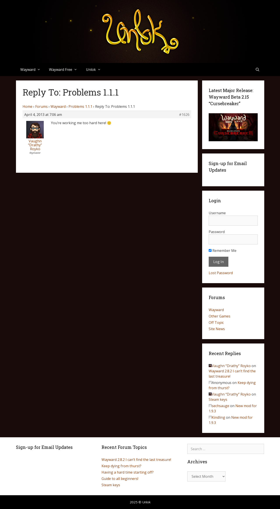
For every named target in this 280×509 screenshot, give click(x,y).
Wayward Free (65, 69)
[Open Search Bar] (257, 69)
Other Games (219, 316)
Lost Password (221, 272)
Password (217, 231)
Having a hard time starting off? (128, 472)
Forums (41, 106)
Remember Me (222, 250)
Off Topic (216, 322)
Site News (217, 328)
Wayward (32, 69)
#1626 (184, 115)
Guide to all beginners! (120, 478)
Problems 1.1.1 (80, 106)
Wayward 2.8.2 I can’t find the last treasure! (136, 459)
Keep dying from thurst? (121, 466)
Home (27, 106)
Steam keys (218, 399)
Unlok (95, 69)
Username (217, 213)
